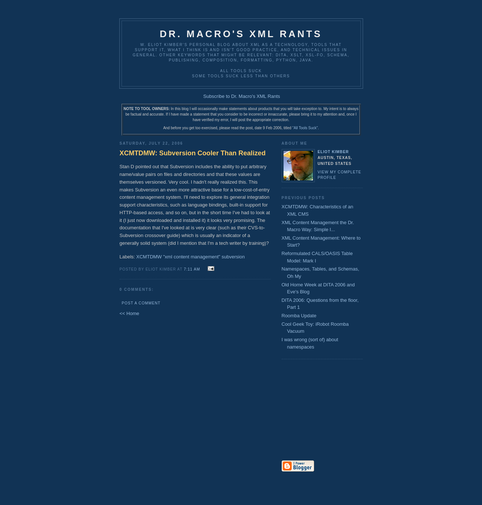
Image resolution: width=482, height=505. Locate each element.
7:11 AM (192, 269)
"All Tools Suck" (305, 128)
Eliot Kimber (333, 152)
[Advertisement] (304, 410)
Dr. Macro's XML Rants (241, 33)
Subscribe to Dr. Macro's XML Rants (241, 96)
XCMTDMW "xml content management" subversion (190, 256)
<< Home (129, 313)
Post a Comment (141, 303)
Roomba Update (299, 315)
